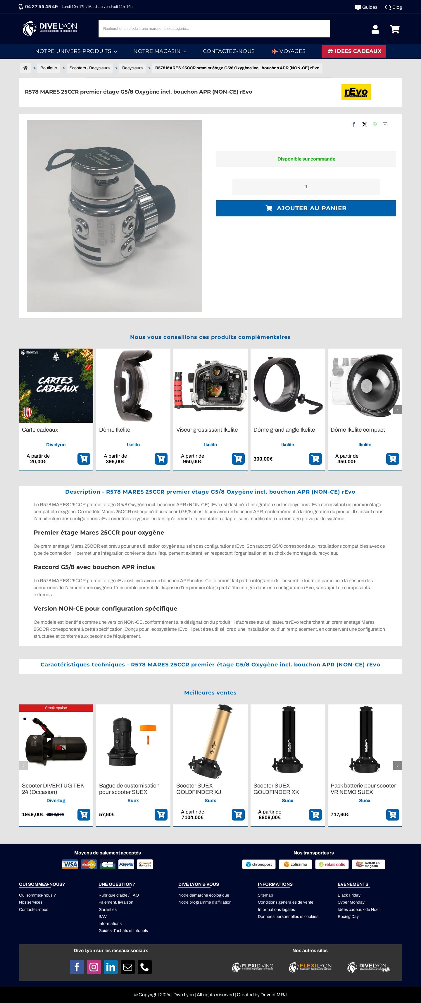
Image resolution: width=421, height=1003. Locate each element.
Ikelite (133, 444)
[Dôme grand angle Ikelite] (288, 351)
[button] (23, 409)
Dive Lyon (183, 994)
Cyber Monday (351, 902)
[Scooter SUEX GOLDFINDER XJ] (210, 706)
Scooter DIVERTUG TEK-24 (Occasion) (54, 789)
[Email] (385, 124)
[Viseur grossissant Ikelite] (210, 351)
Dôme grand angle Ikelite (284, 430)
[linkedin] (111, 967)
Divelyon (56, 444)
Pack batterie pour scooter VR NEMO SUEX (363, 789)
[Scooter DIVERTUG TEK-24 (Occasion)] (56, 706)
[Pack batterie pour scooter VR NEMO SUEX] (365, 706)
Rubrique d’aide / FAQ (119, 895)
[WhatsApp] (375, 124)
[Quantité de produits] (306, 187)
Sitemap (265, 895)
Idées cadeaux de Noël (358, 909)
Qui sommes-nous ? (37, 895)
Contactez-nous (33, 909)
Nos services (30, 902)
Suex (133, 800)
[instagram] (94, 967)
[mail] (128, 967)
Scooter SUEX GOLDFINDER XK (276, 789)
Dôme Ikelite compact (358, 430)
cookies (311, 916)
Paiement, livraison (116, 902)
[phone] (145, 967)
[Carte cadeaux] (56, 351)
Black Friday (349, 895)
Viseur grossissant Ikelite (207, 430)
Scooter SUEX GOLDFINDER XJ (198, 789)
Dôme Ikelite (114, 430)
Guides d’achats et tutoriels (123, 930)
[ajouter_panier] (83, 459)
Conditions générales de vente (285, 902)
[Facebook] (354, 124)
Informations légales (276, 909)
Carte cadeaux (40, 430)
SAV (103, 916)
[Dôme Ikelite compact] (365, 351)
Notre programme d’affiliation (205, 902)
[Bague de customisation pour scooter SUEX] (133, 706)
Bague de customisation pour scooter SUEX (129, 789)
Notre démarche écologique (203, 895)
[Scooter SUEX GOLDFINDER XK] (288, 706)
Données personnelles (278, 916)
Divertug (55, 800)
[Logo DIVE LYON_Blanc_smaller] (51, 20)
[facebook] (77, 967)
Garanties (108, 909)
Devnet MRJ (273, 994)
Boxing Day (348, 916)
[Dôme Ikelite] (133, 351)
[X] (364, 124)
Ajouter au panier (306, 208)
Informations (110, 923)
